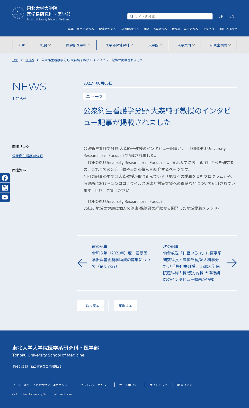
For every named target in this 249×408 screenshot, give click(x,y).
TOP (21, 45)
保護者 (107, 29)
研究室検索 (220, 45)
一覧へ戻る (90, 305)
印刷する (125, 305)
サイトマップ (158, 385)
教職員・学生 (185, 29)
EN (231, 16)
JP (221, 16)
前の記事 (121, 256)
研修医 (130, 29)
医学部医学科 (78, 45)
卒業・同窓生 (81, 29)
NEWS (30, 60)
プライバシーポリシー (94, 385)
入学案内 (186, 45)
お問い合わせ (228, 29)
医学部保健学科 (119, 45)
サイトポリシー (129, 385)
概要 (45, 45)
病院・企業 (155, 29)
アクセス (208, 29)
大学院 (155, 45)
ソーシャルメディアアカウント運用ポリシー (41, 385)
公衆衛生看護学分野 (27, 155)
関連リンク (184, 385)
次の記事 (192, 263)
